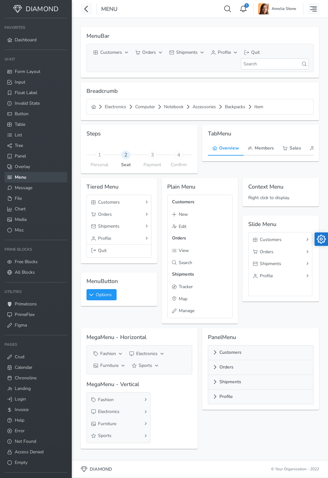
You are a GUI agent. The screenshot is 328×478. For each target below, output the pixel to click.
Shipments (230, 382)
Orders (226, 367)
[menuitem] (35, 34)
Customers (230, 352)
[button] (101, 294)
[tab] (126, 155)
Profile (226, 396)
